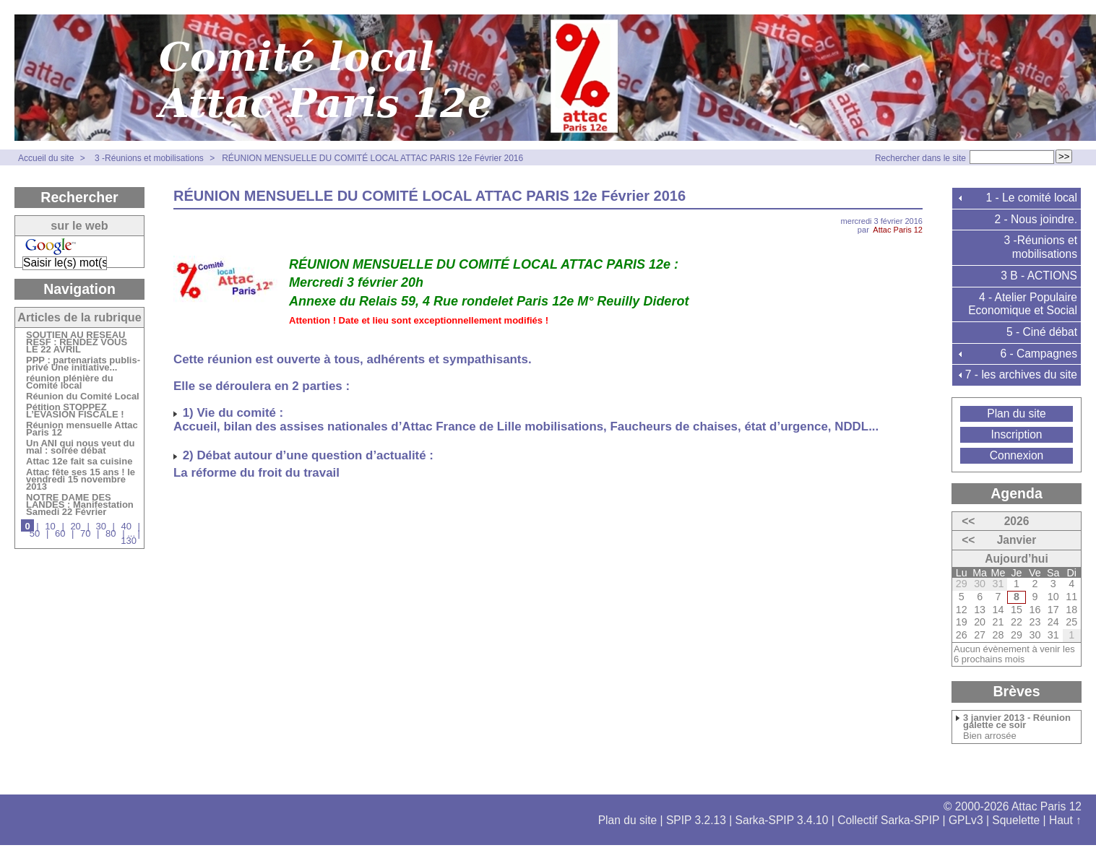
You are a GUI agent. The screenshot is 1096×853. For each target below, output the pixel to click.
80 (110, 533)
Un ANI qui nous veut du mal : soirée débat (80, 448)
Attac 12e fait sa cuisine (79, 462)
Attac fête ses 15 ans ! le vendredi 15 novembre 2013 (80, 480)
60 (60, 533)
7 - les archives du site (1021, 374)
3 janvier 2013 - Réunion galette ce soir (1017, 722)
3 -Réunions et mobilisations (150, 158)
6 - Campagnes (1038, 353)
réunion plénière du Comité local (69, 383)
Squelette (1016, 820)
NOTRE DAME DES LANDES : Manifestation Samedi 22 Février (80, 505)
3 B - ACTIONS (1039, 275)
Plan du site (1016, 413)
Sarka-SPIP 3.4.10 (782, 820)
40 (126, 526)
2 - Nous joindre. (1036, 219)
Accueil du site (46, 158)
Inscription (1016, 434)
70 (85, 533)
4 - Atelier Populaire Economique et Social (1022, 304)
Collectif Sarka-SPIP (888, 820)
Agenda (1017, 493)
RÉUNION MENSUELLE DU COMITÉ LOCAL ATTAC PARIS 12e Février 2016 (372, 158)
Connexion (1017, 455)
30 (100, 526)
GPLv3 (966, 820)
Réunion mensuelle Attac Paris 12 (82, 430)
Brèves (1016, 691)
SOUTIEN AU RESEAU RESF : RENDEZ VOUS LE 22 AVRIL (76, 343)
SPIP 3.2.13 (696, 820)
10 (50, 526)
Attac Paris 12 (898, 229)
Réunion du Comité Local (82, 397)
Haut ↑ (1065, 820)
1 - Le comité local (1031, 197)
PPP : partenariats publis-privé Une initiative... (83, 365)
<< (968, 521)
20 (75, 526)
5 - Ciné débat (1041, 332)
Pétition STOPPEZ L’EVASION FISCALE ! (75, 412)
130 (129, 540)
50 (35, 533)
